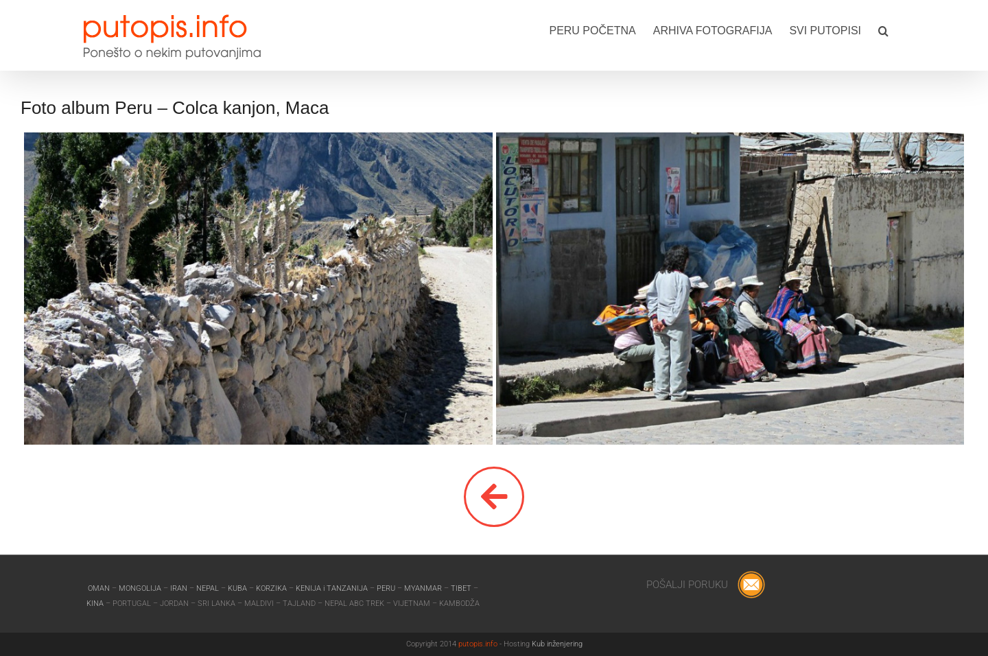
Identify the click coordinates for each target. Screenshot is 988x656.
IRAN (179, 588)
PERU (387, 588)
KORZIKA (271, 588)
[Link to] (494, 497)
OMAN (100, 588)
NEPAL (208, 588)
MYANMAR (424, 588)
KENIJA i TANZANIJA (332, 588)
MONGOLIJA (141, 588)
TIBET (461, 588)
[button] (883, 29)
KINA (96, 603)
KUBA (237, 588)
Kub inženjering (557, 644)
